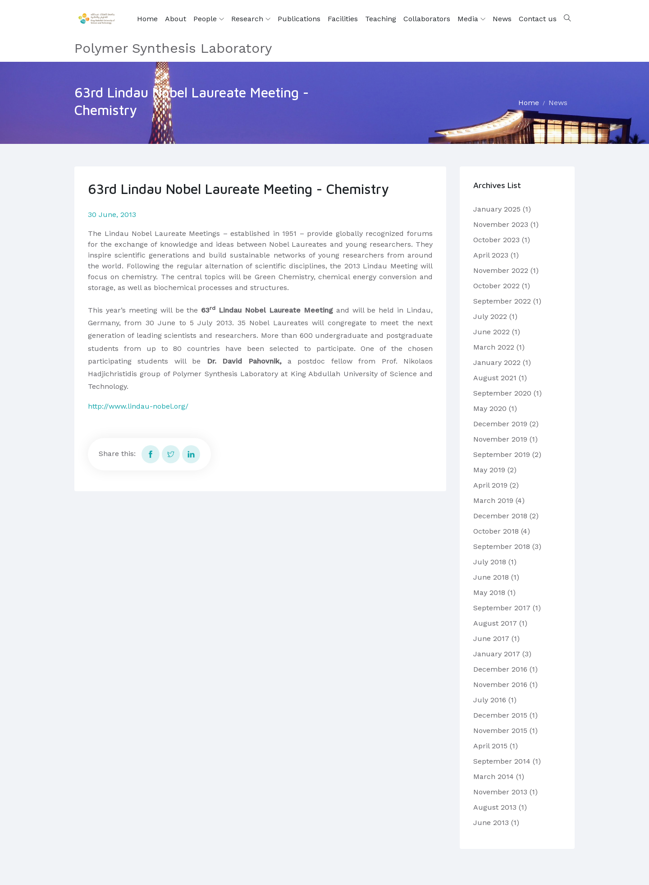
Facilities (343, 18)
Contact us (538, 18)
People (208, 19)
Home (147, 18)
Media (471, 19)
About (175, 18)
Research (250, 19)
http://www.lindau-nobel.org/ (138, 406)
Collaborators (426, 18)
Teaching (380, 18)
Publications (299, 18)
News (502, 18)
